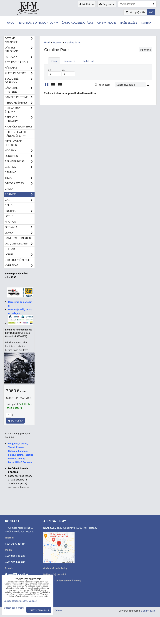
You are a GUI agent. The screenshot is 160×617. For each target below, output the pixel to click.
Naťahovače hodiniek (13, 143)
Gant (20, 200)
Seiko (8, 205)
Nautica (10, 221)
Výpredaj (20, 265)
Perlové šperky (20, 102)
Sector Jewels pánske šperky (15, 134)
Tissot (20, 178)
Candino (10, 172)
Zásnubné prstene (20, 89)
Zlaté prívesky (20, 73)
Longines (20, 156)
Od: (54, 72)
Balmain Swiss (20, 161)
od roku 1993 (32, 13)
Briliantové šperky (20, 110)
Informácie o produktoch (38, 22)
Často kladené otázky (77, 22)
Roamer (20, 194)
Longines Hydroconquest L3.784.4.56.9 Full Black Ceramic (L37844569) (18, 333)
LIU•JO (20, 232)
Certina (20, 167)
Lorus (20, 254)
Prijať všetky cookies (39, 610)
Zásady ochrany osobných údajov (20, 601)
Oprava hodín (106, 22)
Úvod (10, 22)
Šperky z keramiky (20, 119)
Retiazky (20, 57)
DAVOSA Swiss (20, 183)
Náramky (20, 68)
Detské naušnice (20, 40)
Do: (68, 72)
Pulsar (10, 249)
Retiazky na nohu (17, 62)
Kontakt (148, 22)
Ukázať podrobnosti (14, 608)
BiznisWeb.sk (148, 610)
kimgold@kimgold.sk (16, 574)
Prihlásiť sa (87, 4)
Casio (9, 189)
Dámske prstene (20, 97)
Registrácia (107, 4)
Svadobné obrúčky (20, 80)
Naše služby (128, 22)
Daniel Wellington (18, 238)
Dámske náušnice (20, 49)
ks (10, 415)
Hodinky (20, 150)
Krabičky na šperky (18, 126)
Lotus (9, 216)
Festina (20, 210)
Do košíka (15, 420)
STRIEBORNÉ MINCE (17, 260)
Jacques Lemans (20, 243)
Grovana (20, 227)
